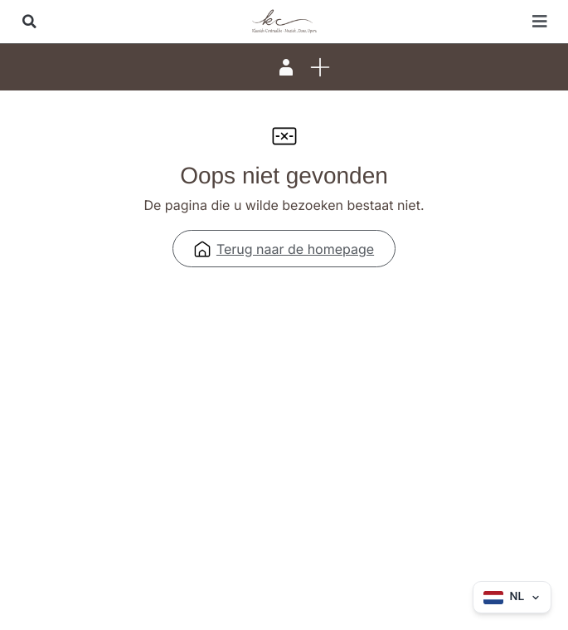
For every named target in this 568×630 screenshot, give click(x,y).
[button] (29, 21)
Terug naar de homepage (284, 249)
